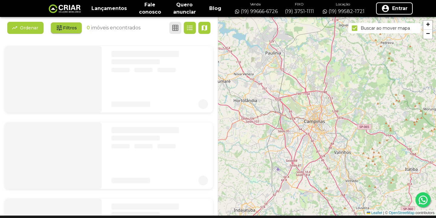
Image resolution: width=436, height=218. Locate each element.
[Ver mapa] (204, 28)
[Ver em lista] (190, 28)
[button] (427, 25)
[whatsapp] (423, 199)
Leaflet (374, 213)
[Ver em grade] (175, 28)
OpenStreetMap (402, 213)
